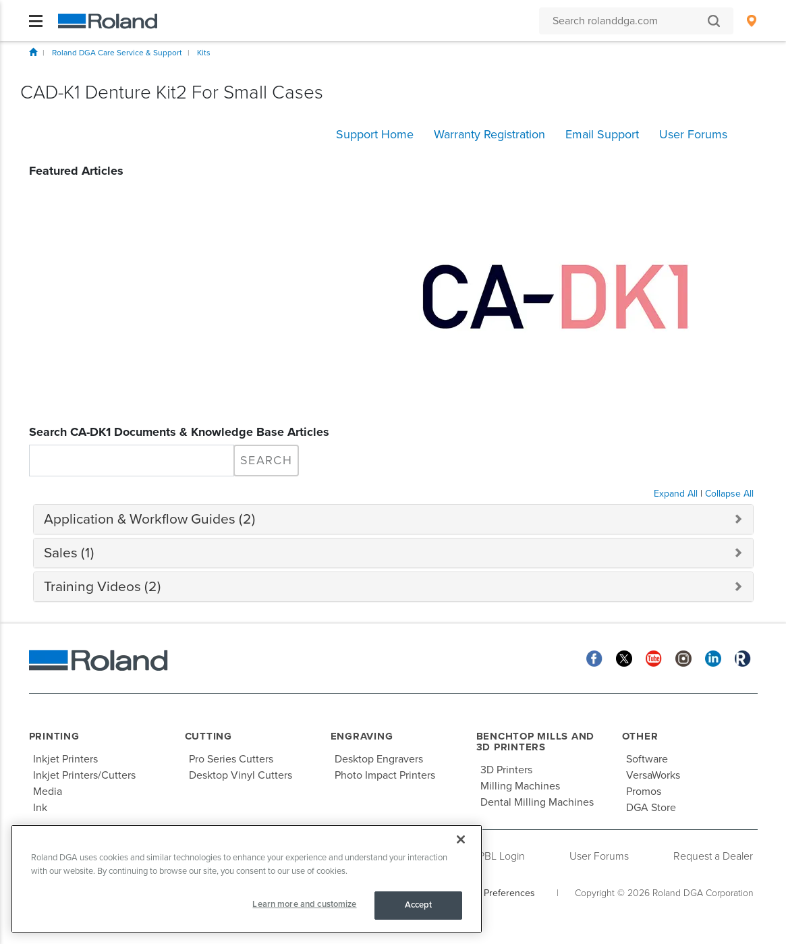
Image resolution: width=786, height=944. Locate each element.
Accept (418, 904)
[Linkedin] (713, 658)
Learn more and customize (304, 904)
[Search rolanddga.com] (629, 21)
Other (640, 736)
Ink (40, 807)
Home (33, 52)
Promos (643, 791)
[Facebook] (594, 658)
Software (647, 759)
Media (47, 791)
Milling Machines (520, 786)
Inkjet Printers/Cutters (84, 775)
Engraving (362, 736)
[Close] (461, 839)
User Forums (599, 856)
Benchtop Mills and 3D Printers (535, 742)
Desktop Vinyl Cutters (240, 775)
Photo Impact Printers (385, 775)
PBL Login (501, 856)
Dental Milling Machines (537, 802)
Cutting (208, 736)
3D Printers (506, 770)
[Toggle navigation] (36, 21)
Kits (203, 52)
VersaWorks (653, 775)
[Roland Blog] (743, 658)
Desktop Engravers (379, 759)
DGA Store (651, 807)
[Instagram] (683, 658)
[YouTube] (654, 658)
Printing (54, 736)
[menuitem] (751, 21)
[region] (246, 879)
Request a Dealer (713, 856)
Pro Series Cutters (231, 759)
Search (266, 460)
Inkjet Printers (65, 759)
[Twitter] (624, 658)
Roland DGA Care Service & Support (117, 52)
